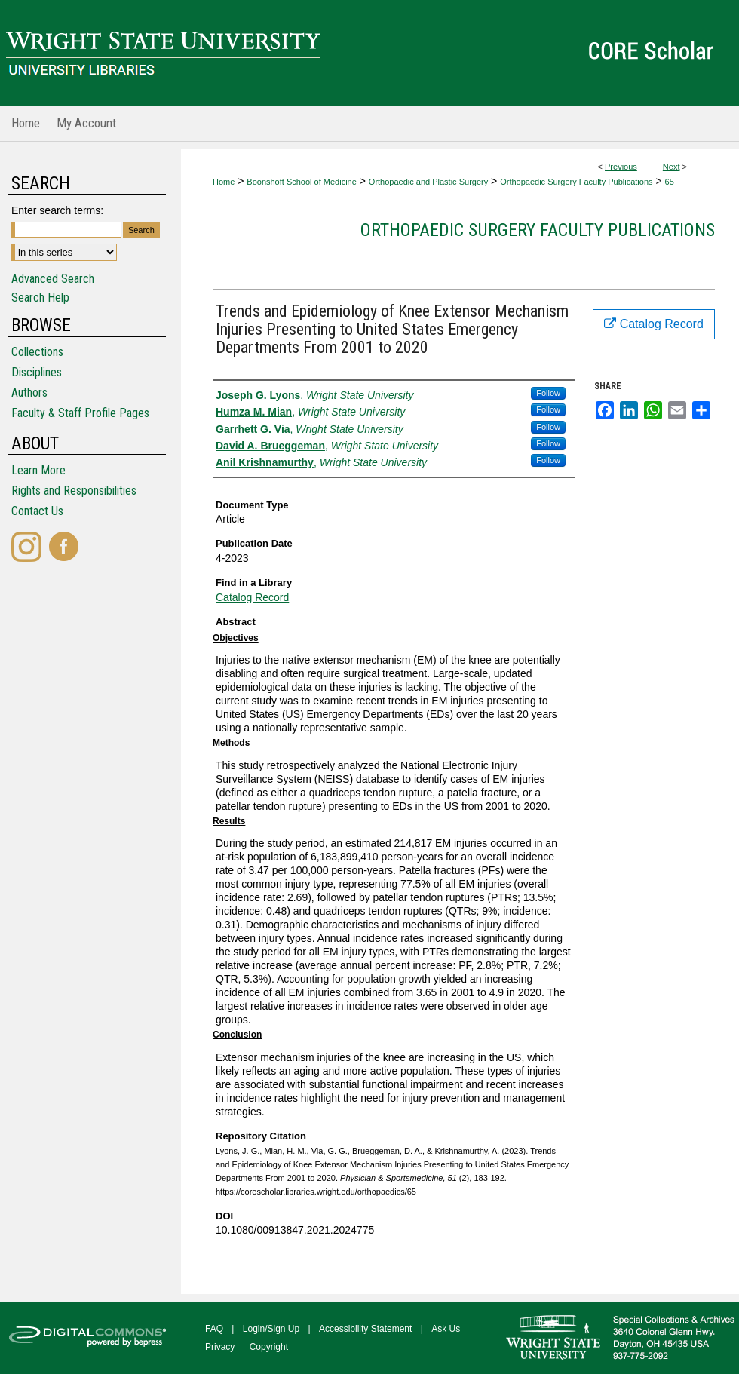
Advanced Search (52, 278)
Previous (621, 166)
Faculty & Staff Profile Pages (80, 413)
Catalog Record (252, 597)
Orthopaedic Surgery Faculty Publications (576, 181)
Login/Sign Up (271, 1328)
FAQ (214, 1328)
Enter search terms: (57, 210)
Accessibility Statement (365, 1328)
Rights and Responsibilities (73, 490)
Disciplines (36, 372)
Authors (29, 392)
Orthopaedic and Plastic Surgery (428, 181)
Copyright (269, 1347)
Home (224, 181)
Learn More (38, 470)
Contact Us (37, 511)
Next (671, 166)
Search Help (40, 297)
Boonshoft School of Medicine (302, 181)
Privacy (220, 1347)
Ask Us (445, 1328)
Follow (548, 392)
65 (669, 181)
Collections (37, 352)
